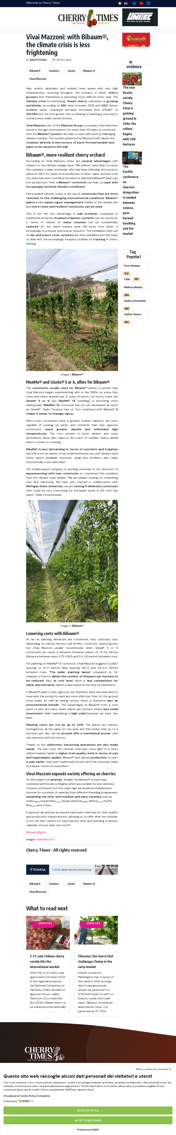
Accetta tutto (88, 1110)
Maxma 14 (89, 70)
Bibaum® (35, 70)
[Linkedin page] (147, 2)
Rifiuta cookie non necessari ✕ (154, 1069)
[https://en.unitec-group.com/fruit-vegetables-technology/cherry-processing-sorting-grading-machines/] (136, 17)
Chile (127, 279)
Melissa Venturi (133, 287)
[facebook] (133, 2)
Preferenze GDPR (88, 1129)
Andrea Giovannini (135, 300)
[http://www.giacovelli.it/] (136, 40)
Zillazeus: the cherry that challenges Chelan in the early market (95, 961)
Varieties (45, 923)
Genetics (54, 70)
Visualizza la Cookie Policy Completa (27, 1095)
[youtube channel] (140, 2)
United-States (132, 314)
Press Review (132, 265)
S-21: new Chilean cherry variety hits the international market (47, 961)
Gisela (71, 70)
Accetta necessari (88, 1120)
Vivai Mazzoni (38, 78)
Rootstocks (38, 59)
